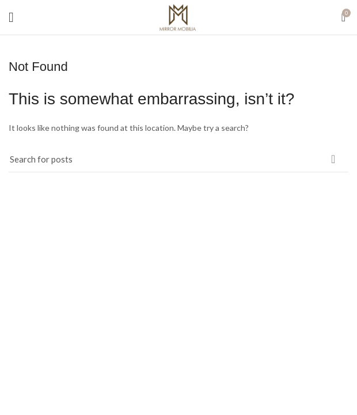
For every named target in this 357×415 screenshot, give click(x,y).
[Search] (178, 159)
